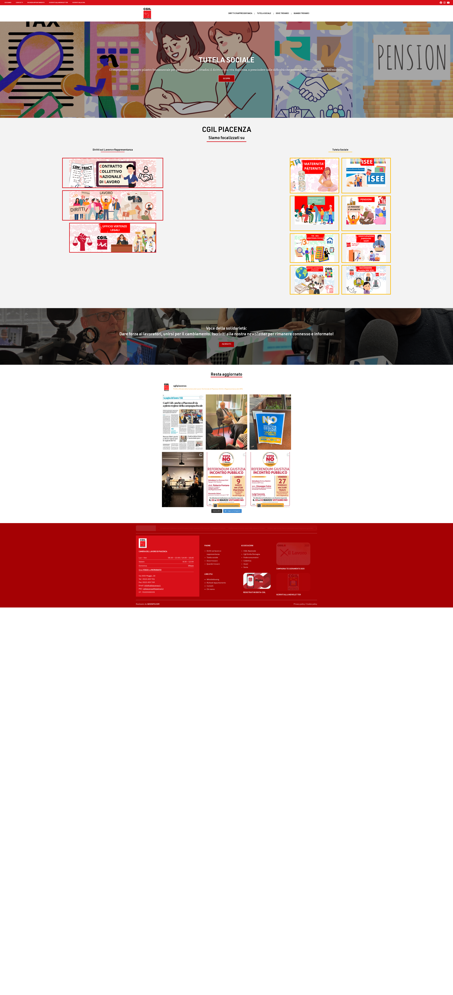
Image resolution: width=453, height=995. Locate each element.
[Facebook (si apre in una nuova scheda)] (441, 2)
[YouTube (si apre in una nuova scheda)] (448, 2)
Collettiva (247, 577)
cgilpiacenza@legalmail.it (153, 582)
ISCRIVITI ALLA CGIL (78, 2)
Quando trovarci (213, 581)
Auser (245, 581)
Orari (150, 563)
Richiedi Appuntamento (216, 599)
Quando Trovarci (301, 13)
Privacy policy (299, 621)
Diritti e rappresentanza (240, 13)
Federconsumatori (251, 574)
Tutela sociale (264, 13)
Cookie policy (311, 621)
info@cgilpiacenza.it (152, 579)
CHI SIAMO (8, 2)
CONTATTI (19, 2)
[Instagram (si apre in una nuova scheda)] (444, 2)
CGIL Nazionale (249, 568)
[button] (225, 115)
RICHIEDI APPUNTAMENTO (36, 2)
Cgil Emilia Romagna (251, 571)
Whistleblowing (213, 596)
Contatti (210, 603)
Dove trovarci (282, 13)
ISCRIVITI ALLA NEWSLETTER (58, 2)
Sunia (245, 584)
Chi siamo (211, 606)
